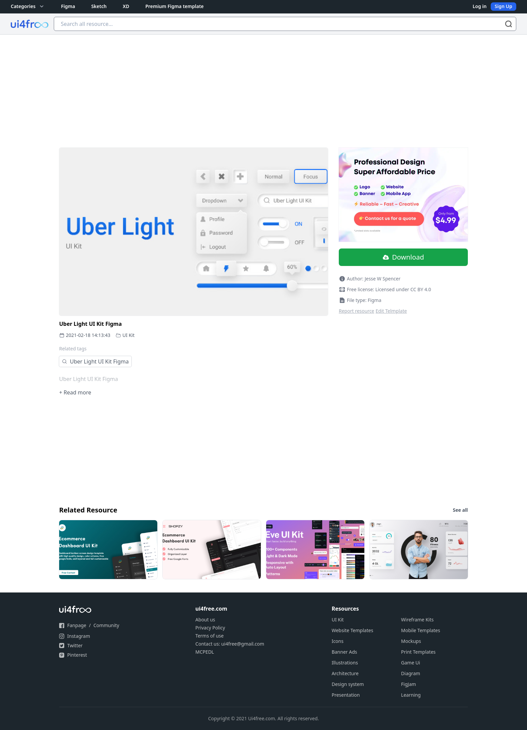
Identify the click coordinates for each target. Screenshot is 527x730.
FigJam (408, 684)
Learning (410, 695)
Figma (68, 6)
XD (126, 6)
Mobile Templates (420, 630)
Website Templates (352, 630)
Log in (480, 6)
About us (205, 619)
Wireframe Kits (417, 619)
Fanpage (76, 625)
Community (106, 625)
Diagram (410, 673)
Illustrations (345, 662)
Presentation (346, 695)
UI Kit (128, 335)
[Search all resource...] (285, 24)
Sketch (99, 6)
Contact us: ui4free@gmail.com (229, 644)
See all (460, 510)
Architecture (345, 673)
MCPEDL (204, 652)
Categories (28, 6)
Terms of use (209, 635)
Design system (348, 684)
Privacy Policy (210, 627)
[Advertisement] (263, 85)
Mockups (411, 641)
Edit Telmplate (391, 311)
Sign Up (503, 6)
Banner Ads (344, 652)
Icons (337, 641)
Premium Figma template (174, 6)
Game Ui (410, 662)
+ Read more (75, 392)
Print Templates (418, 652)
